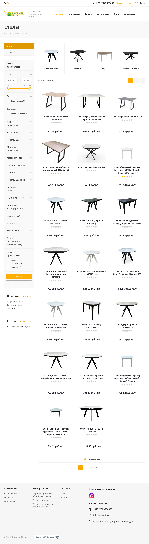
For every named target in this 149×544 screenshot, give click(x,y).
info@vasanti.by (101, 515)
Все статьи (25, 321)
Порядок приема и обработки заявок (42, 494)
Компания (10, 488)
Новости (8, 497)
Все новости (24, 296)
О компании (10, 493)
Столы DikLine (131, 68)
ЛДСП (104, 68)
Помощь (66, 488)
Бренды (65, 497)
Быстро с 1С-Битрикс (45, 537)
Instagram (91, 495)
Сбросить (19, 283)
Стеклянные (51, 68)
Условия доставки (41, 500)
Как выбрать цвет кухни (18, 326)
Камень (78, 68)
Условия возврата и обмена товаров (42, 505)
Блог (63, 493)
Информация (40, 488)
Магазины (9, 501)
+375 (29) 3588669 (102, 509)
